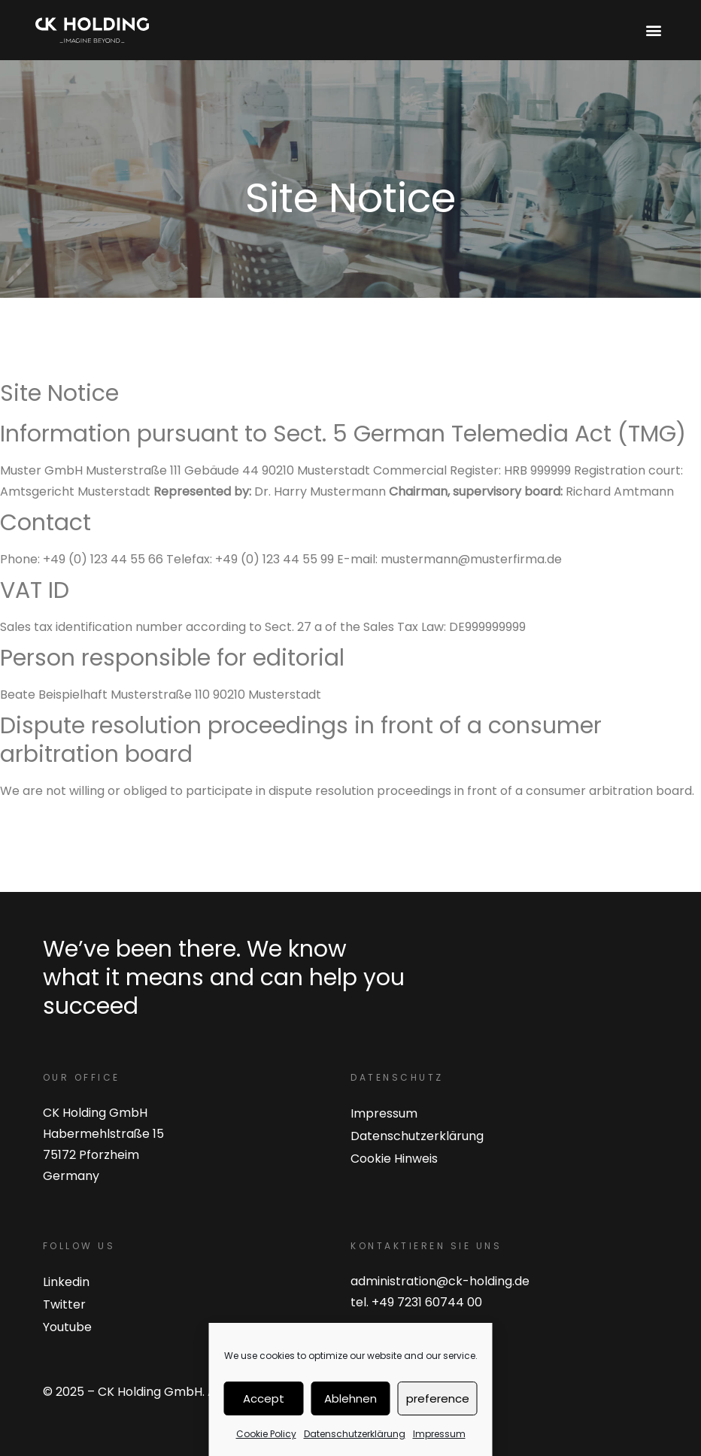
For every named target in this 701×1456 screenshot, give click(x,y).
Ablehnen (350, 1398)
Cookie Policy (266, 1433)
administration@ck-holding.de (440, 1281)
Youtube (67, 1327)
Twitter (64, 1304)
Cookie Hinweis (394, 1158)
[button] (653, 30)
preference (437, 1398)
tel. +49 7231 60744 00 (416, 1302)
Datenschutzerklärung (354, 1433)
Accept (263, 1398)
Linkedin (66, 1282)
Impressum (439, 1433)
